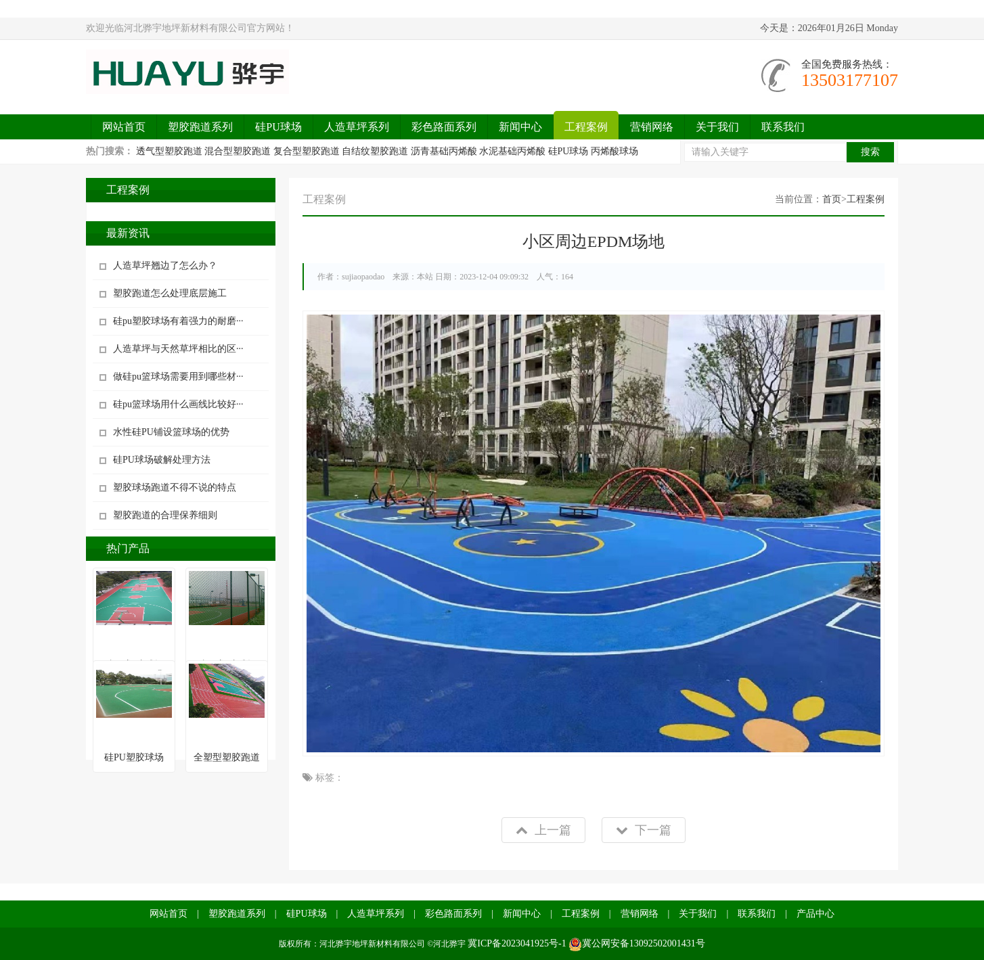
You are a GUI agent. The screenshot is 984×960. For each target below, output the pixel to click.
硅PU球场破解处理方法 (161, 460)
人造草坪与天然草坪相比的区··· (178, 349)
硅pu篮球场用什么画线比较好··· (178, 404)
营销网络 (651, 127)
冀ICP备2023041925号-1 (517, 943)
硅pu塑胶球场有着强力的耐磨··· (178, 321)
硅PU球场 (278, 127)
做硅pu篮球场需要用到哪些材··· (178, 376)
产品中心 (815, 914)
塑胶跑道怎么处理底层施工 (170, 293)
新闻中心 (520, 127)
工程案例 (586, 127)
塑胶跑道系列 (200, 127)
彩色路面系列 (443, 127)
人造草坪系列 (356, 127)
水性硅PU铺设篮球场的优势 (171, 432)
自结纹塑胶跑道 (375, 151)
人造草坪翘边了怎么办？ (165, 265)
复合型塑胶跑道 (306, 151)
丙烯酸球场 (614, 151)
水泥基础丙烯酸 (512, 151)
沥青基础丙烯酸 (444, 151)
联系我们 (783, 127)
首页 (831, 199)
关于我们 (717, 127)
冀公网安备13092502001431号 (636, 943)
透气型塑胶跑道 (169, 151)
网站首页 (124, 127)
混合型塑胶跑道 (237, 151)
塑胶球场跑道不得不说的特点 (174, 487)
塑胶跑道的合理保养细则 (165, 515)
